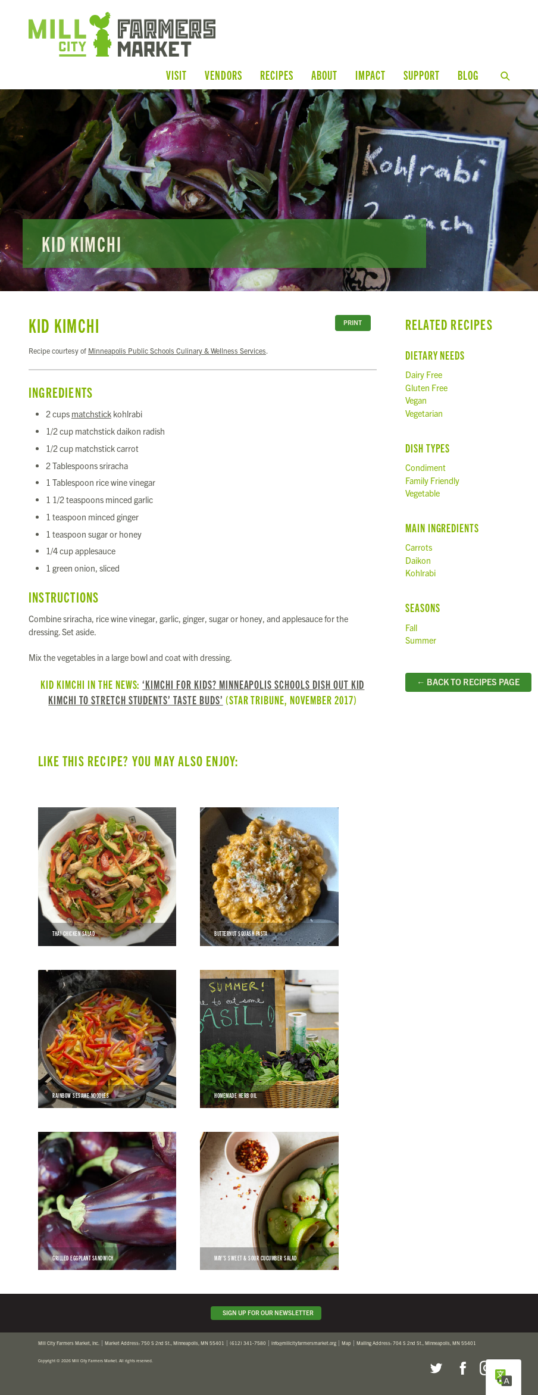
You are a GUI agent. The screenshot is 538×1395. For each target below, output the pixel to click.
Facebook (461, 1368)
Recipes (276, 74)
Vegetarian (424, 413)
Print (352, 322)
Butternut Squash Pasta (269, 876)
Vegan (416, 400)
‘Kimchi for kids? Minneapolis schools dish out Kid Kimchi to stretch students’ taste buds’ (206, 692)
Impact (370, 74)
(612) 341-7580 (248, 1343)
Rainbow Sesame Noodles (107, 1039)
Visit (176, 74)
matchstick (91, 413)
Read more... (269, 190)
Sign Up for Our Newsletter (266, 1312)
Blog (468, 74)
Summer (420, 640)
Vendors (223, 74)
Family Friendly (432, 480)
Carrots (418, 547)
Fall (411, 627)
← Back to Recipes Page (468, 681)
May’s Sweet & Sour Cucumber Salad (269, 1201)
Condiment (425, 467)
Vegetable (422, 493)
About (324, 74)
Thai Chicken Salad (107, 876)
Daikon (418, 560)
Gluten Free (426, 387)
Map (346, 1343)
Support (422, 74)
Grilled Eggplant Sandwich (107, 1201)
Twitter (435, 1368)
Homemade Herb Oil (269, 1039)
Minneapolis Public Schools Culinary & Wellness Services (177, 350)
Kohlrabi (420, 572)
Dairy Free (423, 374)
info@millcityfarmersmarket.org (303, 1343)
